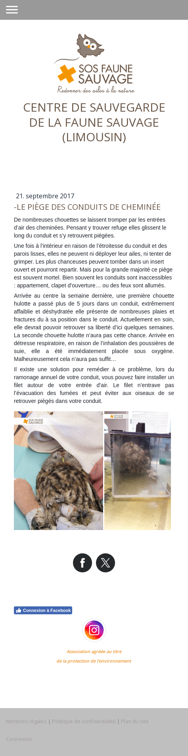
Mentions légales (26, 721)
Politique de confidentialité (84, 721)
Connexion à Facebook (43, 610)
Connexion (19, 739)
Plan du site (135, 721)
